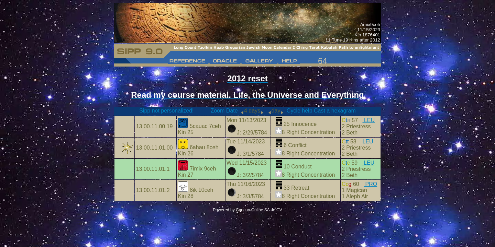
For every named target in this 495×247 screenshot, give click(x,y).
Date (232, 111)
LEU (369, 120)
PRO (370, 184)
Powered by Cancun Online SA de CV (247, 210)
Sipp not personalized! (166, 111)
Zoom (217, 111)
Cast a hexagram (335, 111)
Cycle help (299, 111)
